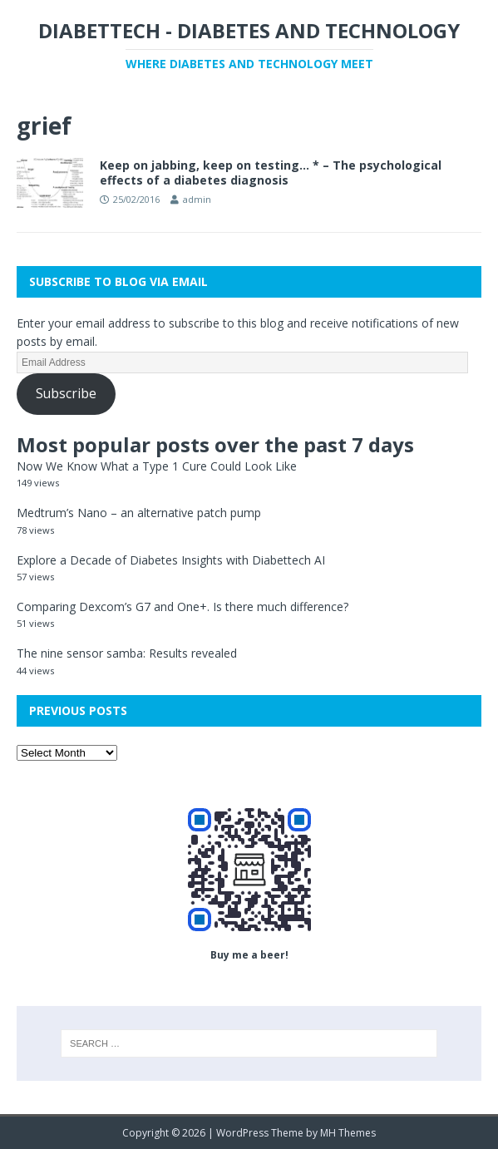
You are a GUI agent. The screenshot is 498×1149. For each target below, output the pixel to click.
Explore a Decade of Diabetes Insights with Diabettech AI (171, 560)
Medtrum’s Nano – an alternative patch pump (139, 512)
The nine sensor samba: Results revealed (127, 653)
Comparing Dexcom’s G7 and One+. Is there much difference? (182, 606)
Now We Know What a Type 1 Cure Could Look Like (157, 466)
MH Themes (348, 1133)
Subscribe (66, 393)
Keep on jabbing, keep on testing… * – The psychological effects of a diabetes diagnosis (270, 172)
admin (197, 199)
